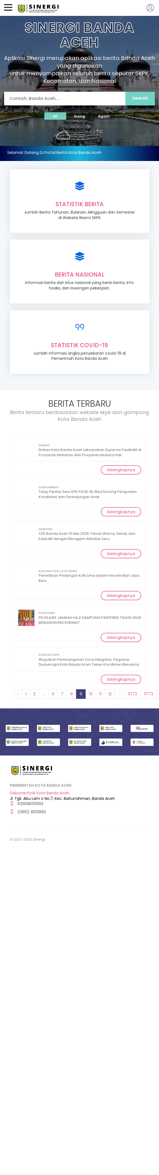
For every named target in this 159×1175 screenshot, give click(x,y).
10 (90, 694)
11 (100, 694)
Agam (104, 116)
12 (110, 694)
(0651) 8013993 (28, 812)
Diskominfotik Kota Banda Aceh (40, 793)
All (55, 116)
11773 (148, 694)
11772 (132, 694)
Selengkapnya (121, 470)
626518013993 (26, 803)
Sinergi (38, 8)
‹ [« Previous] (18, 694)
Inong (79, 116)
